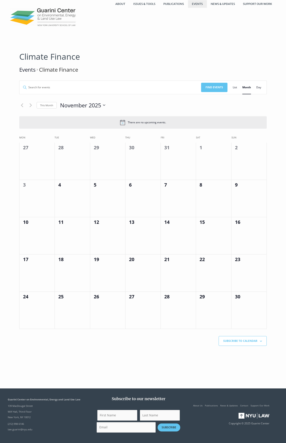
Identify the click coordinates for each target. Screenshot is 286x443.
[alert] (143, 122)
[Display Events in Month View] (246, 87)
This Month (46, 105)
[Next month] (30, 105)
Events (27, 69)
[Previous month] (22, 105)
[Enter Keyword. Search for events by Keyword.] (110, 87)
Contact (244, 405)
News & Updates (229, 405)
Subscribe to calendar (240, 341)
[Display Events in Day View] (258, 87)
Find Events (214, 87)
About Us (198, 405)
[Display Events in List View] (235, 87)
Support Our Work (260, 405)
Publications (211, 405)
